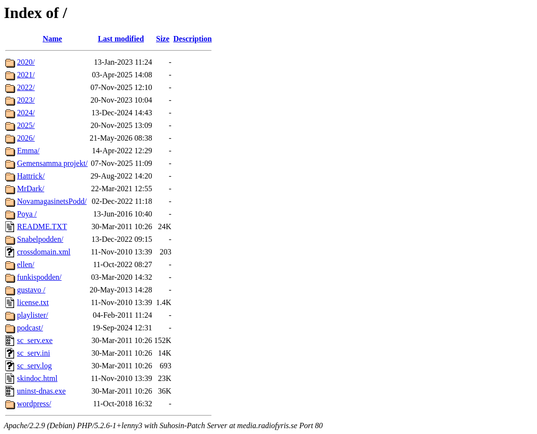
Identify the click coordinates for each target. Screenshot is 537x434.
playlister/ (32, 315)
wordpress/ (34, 403)
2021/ (26, 75)
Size (163, 39)
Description (192, 39)
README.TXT (42, 226)
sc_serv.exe (35, 340)
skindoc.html (37, 378)
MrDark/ (30, 188)
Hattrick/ (31, 176)
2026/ (26, 138)
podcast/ (30, 328)
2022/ (26, 87)
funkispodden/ (39, 277)
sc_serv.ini (33, 353)
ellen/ (26, 264)
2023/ (26, 100)
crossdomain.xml (44, 252)
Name (52, 39)
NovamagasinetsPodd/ (52, 201)
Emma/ (28, 150)
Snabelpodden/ (40, 239)
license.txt (33, 302)
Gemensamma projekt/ (52, 163)
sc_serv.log (34, 366)
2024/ (26, 112)
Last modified (121, 39)
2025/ (26, 125)
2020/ (26, 62)
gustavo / (31, 290)
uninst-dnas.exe (41, 391)
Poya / (26, 214)
